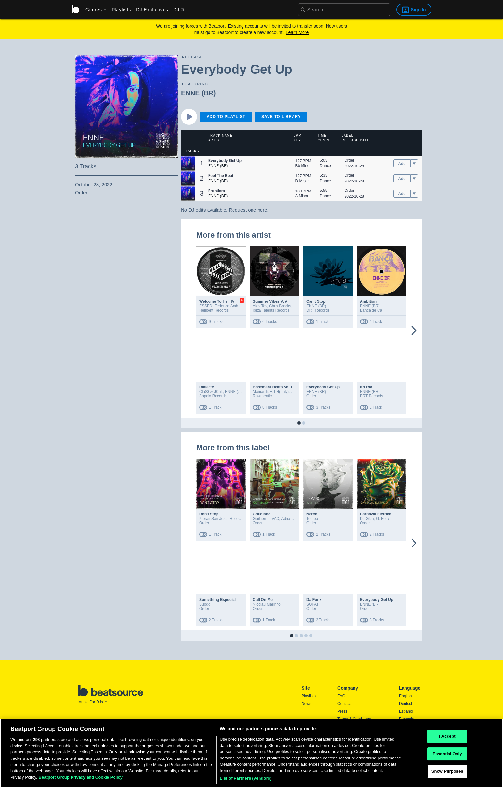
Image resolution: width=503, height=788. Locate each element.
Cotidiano (261, 514)
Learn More (297, 32)
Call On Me (263, 599)
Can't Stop (316, 301)
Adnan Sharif (292, 518)
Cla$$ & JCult (211, 391)
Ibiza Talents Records (271, 310)
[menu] (93, 9)
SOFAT (312, 604)
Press (342, 711)
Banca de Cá (371, 310)
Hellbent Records (214, 310)
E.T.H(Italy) (279, 391)
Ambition (368, 301)
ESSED (205, 306)
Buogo (204, 604)
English (405, 696)
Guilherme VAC (266, 518)
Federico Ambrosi (229, 306)
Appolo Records (212, 396)
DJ (178, 9)
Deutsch (406, 703)
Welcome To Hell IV (216, 301)
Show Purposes (447, 773)
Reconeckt (239, 518)
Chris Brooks (280, 306)
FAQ (341, 696)
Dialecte (206, 387)
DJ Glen (367, 518)
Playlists (121, 9)
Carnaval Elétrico (375, 514)
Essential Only (447, 755)
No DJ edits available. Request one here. (225, 210)
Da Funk (313, 599)
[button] (188, 163)
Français (406, 719)
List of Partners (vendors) (246, 780)
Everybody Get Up (323, 387)
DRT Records (317, 310)
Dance (325, 166)
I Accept (447, 738)
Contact (344, 703)
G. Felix (382, 518)
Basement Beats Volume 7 (277, 387)
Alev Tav (260, 306)
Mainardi (260, 391)
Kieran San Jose (213, 518)
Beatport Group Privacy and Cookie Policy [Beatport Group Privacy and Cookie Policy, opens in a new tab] (81, 778)
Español (406, 711)
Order (349, 160)
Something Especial (217, 599)
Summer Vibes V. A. (271, 301)
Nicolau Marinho (267, 604)
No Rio (366, 387)
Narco (311, 514)
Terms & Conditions (354, 719)
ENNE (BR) (198, 93)
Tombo (312, 518)
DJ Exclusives (152, 9)
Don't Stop (208, 514)
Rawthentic (262, 396)
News (306, 703)
